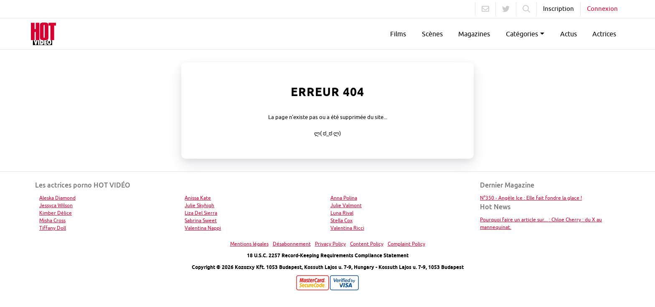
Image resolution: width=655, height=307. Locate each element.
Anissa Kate (198, 198)
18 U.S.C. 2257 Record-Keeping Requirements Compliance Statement (328, 255)
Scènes (432, 34)
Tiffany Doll (52, 228)
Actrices (604, 34)
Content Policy (366, 244)
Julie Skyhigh (199, 205)
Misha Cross (52, 220)
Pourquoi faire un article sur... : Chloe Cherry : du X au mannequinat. (541, 223)
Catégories (522, 34)
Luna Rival (341, 213)
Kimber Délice (55, 213)
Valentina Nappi (203, 228)
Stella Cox (341, 220)
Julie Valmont (346, 205)
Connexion (602, 8)
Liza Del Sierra (201, 213)
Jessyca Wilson (56, 205)
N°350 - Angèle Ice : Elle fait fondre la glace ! (531, 198)
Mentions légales (249, 244)
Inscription (558, 8)
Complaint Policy (406, 244)
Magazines (474, 34)
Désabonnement (292, 244)
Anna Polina (343, 198)
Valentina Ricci (347, 228)
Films (398, 34)
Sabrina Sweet (201, 220)
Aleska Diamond (57, 198)
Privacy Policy (330, 244)
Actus (568, 34)
